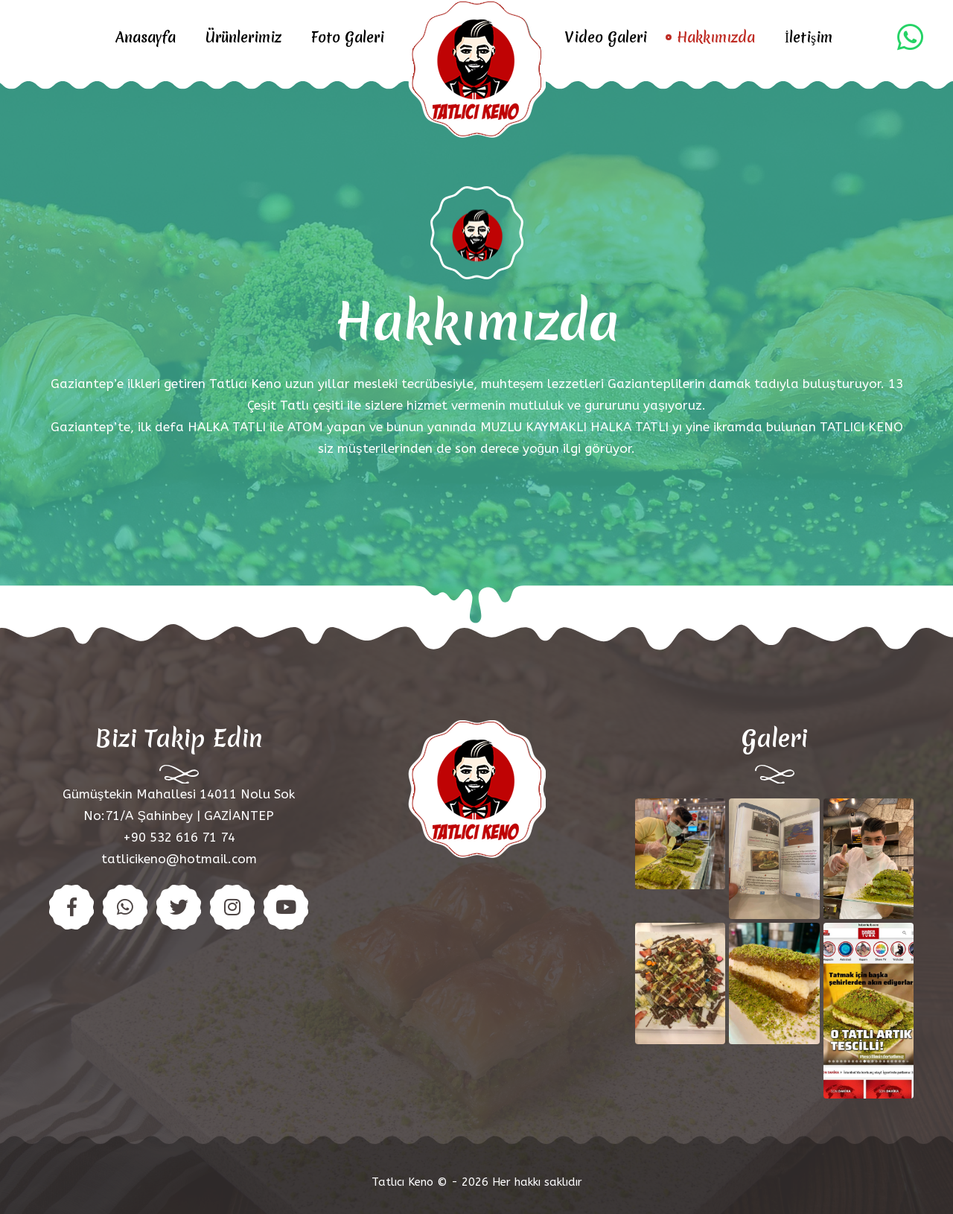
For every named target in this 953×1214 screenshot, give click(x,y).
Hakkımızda (716, 37)
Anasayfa (145, 37)
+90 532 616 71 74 (179, 837)
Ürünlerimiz (243, 37)
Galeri (775, 738)
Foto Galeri (347, 37)
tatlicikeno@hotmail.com (179, 858)
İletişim (808, 37)
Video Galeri (605, 37)
